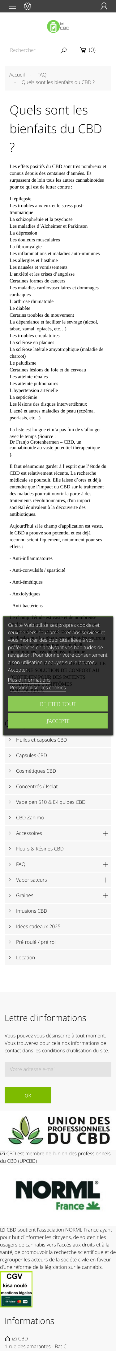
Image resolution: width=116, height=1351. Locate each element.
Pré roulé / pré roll (36, 942)
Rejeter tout (58, 703)
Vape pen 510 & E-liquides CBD (50, 802)
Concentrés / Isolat (37, 786)
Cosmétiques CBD (36, 770)
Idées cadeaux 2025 (38, 926)
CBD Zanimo (30, 817)
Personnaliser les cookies (38, 687)
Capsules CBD (31, 755)
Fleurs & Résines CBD (40, 848)
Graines (24, 895)
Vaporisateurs (31, 879)
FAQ (20, 864)
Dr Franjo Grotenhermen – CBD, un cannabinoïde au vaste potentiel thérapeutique (55, 445)
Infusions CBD (31, 910)
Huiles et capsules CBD (41, 739)
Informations (29, 1321)
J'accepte (58, 720)
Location (25, 957)
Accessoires (29, 833)
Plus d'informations (29, 679)
